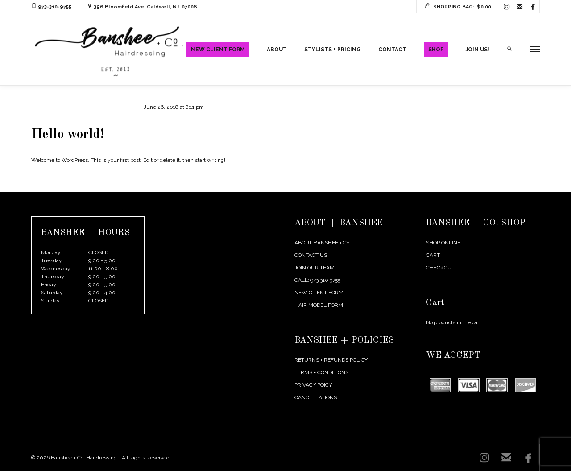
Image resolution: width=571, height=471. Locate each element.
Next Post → (525, 186)
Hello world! (67, 134)
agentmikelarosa (60, 107)
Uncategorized (106, 107)
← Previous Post (481, 186)
